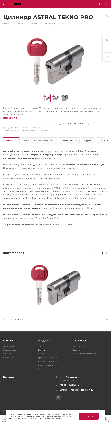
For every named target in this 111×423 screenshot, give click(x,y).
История (7, 354)
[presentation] (40, 98)
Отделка (88, 141)
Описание (11, 141)
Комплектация (69, 141)
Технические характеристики (39, 141)
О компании (8, 346)
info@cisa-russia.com (69, 385)
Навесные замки (45, 365)
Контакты (8, 377)
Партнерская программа (84, 354)
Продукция (44, 340)
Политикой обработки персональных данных (40, 415)
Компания (8, 340)
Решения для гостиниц (48, 369)
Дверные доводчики (47, 361)
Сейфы (41, 354)
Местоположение (11, 350)
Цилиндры (43, 350)
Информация (80, 340)
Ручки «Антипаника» (47, 357)
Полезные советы (81, 346)
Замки (41, 346)
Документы (8, 357)
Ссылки (76, 350)
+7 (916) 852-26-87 (68, 377)
